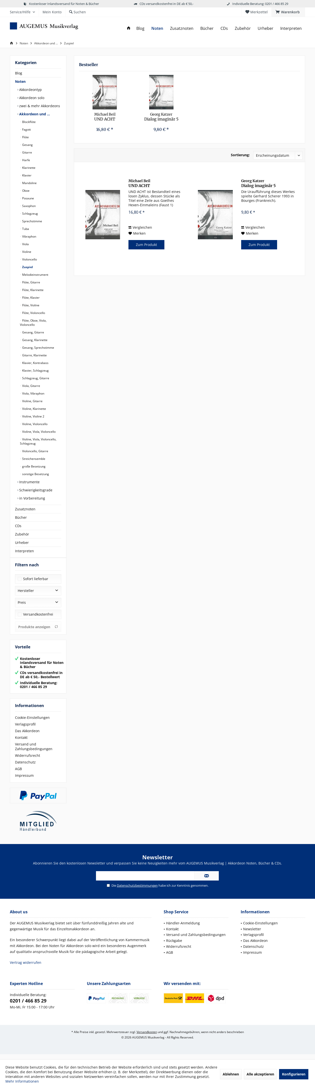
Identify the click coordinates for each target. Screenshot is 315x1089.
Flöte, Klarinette (32, 290)
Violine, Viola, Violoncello (38, 432)
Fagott (26, 129)
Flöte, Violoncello (33, 313)
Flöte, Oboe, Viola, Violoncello (33, 322)
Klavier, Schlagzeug (35, 370)
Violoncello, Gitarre (34, 451)
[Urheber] (265, 28)
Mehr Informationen (22, 1081)
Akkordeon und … (34, 114)
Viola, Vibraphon (32, 393)
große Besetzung (33, 466)
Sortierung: (240, 155)
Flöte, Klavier (30, 297)
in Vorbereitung (31, 498)
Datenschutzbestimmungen (137, 890)
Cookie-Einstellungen (32, 722)
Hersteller (26, 595)
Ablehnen (231, 1074)
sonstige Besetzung (35, 474)
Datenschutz (25, 767)
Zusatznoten (25, 509)
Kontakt (21, 742)
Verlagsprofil (25, 729)
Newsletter (252, 934)
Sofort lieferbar (35, 583)
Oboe (25, 191)
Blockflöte (28, 122)
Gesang (27, 145)
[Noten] (157, 28)
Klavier (26, 175)
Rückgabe (174, 945)
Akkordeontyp (30, 89)
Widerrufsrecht (27, 760)
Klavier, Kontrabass (34, 363)
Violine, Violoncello (34, 424)
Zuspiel (27, 267)
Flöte (25, 137)
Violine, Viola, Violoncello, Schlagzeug (38, 441)
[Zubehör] (242, 28)
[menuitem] (288, 12)
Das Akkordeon (27, 735)
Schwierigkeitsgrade (35, 490)
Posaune (27, 198)
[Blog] (140, 28)
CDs (18, 525)
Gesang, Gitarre (32, 332)
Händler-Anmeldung (183, 928)
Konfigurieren (293, 1074)
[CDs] (224, 28)
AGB (18, 773)
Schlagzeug (29, 213)
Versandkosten (147, 1037)
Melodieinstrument (34, 275)
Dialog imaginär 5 (161, 116)
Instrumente (29, 482)
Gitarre (26, 152)
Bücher (21, 517)
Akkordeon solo (31, 97)
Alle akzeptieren (260, 1074)
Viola (25, 244)
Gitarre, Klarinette (34, 355)
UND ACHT (104, 116)
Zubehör (22, 534)
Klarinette (28, 168)
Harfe (25, 160)
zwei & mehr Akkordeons (39, 106)
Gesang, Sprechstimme (37, 348)
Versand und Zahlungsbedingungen (33, 751)
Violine (26, 252)
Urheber (22, 542)
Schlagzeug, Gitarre (35, 378)
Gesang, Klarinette (34, 340)
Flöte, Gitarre (30, 282)
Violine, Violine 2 (32, 416)
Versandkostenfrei (38, 619)
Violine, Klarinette (33, 409)
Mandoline (29, 183)
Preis (22, 607)
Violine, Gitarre (32, 401)
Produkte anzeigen (38, 631)
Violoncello (29, 259)
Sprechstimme (31, 221)
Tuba (25, 229)
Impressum (24, 780)
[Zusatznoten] (182, 28)
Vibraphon (28, 236)
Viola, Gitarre (30, 386)
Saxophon (28, 206)
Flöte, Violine (30, 305)
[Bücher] (207, 28)
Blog (18, 73)
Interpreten (24, 551)
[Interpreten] (291, 28)
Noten (20, 81)
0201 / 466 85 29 (28, 1006)
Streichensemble (33, 459)
